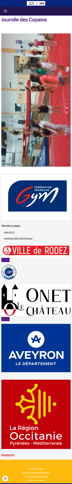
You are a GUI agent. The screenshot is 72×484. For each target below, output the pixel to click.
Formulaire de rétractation (36, 476)
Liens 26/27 (9, 232)
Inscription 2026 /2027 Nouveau (18, 238)
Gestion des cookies (36, 480)
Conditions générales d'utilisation (36, 473)
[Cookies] (5, 479)
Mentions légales (36, 469)
